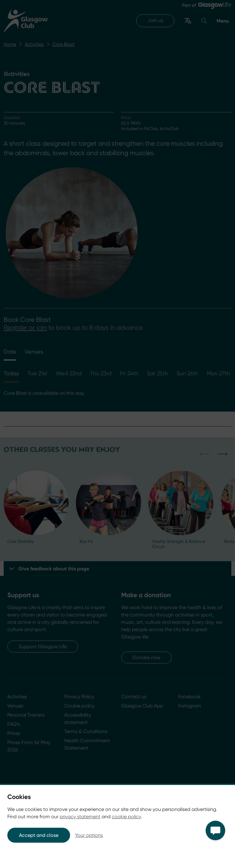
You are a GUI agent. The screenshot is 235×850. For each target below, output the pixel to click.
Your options (89, 835)
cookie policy (126, 816)
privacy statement (80, 816)
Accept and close (38, 835)
